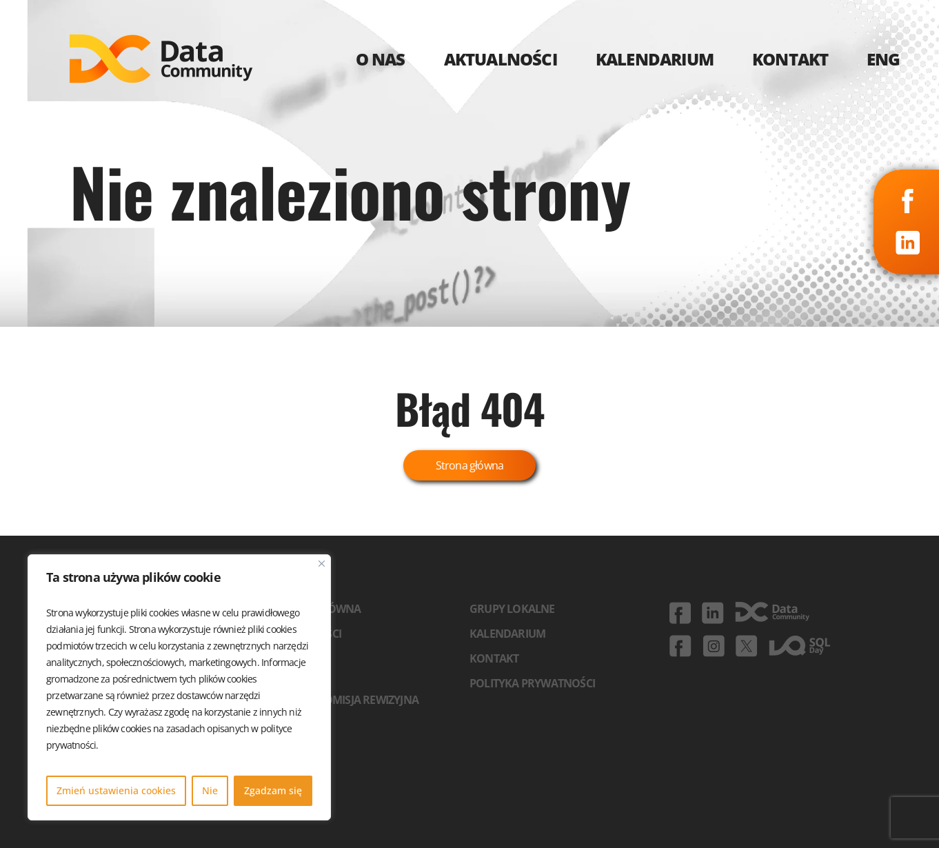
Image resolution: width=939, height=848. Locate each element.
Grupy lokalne (512, 608)
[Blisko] (322, 564)
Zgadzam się (273, 790)
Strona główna (470, 465)
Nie (210, 790)
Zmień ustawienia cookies (116, 790)
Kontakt (494, 658)
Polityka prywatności (532, 683)
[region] (179, 687)
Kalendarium (507, 633)
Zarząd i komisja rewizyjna (344, 699)
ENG (883, 59)
